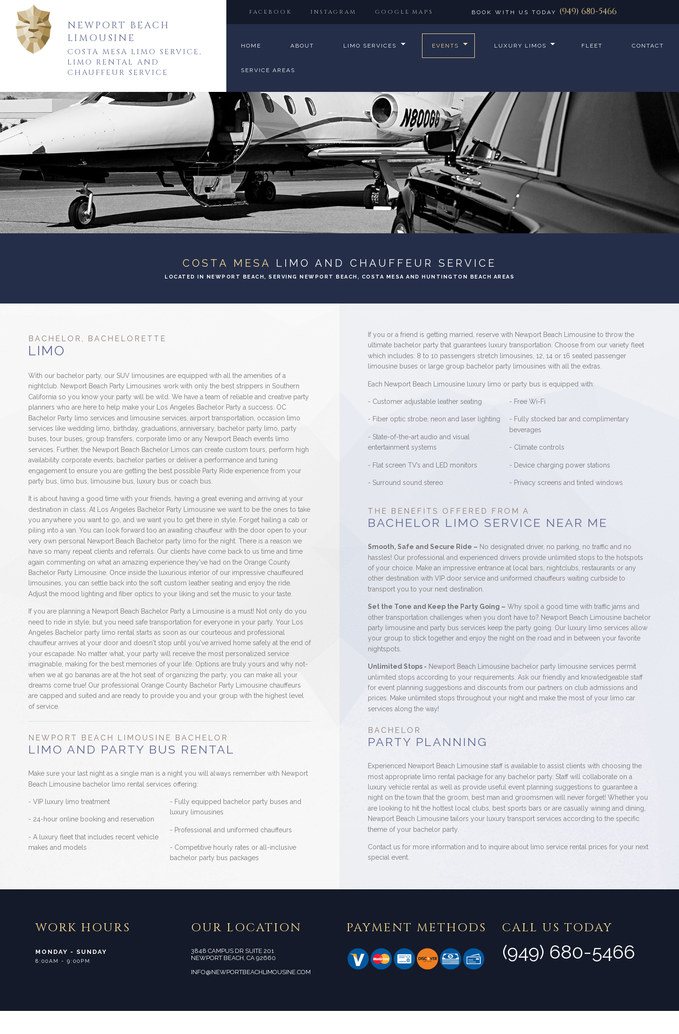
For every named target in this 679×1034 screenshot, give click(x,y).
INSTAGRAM (339, 12)
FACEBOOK (272, 12)
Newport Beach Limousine (118, 31)
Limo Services (370, 69)
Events (446, 69)
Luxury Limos (522, 69)
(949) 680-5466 (588, 11)
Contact (257, 93)
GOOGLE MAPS (279, 35)
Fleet (595, 69)
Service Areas (329, 93)
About (302, 69)
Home (251, 69)
